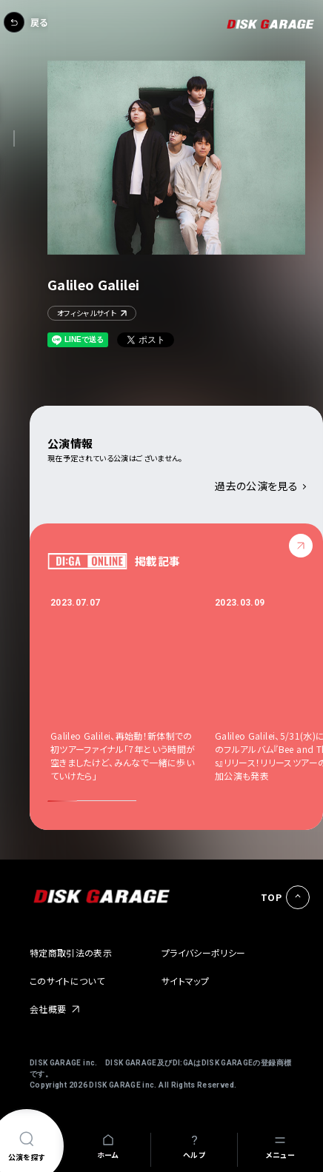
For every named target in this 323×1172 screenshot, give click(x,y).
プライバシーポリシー (204, 952)
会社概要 (48, 1008)
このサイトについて (67, 980)
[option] (132, 689)
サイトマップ (185, 980)
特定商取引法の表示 (71, 952)
